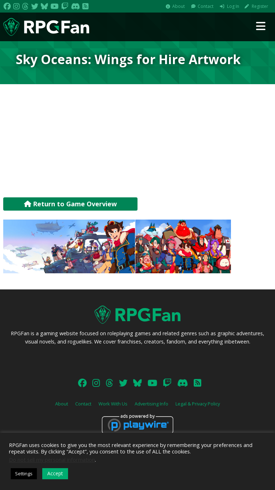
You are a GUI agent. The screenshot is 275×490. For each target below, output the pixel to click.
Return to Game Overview (70, 204)
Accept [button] (55, 473)
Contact (205, 6)
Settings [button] (24, 473)
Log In (233, 6)
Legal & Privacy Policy (197, 403)
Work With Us (112, 403)
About (178, 6)
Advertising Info (151, 403)
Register (260, 6)
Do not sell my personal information (52, 459)
